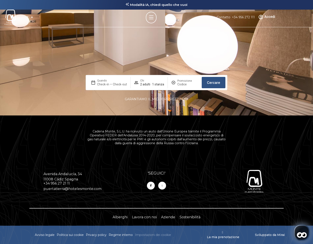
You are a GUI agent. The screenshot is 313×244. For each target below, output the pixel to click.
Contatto (223, 17)
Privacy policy (96, 235)
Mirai (281, 235)
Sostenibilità (190, 217)
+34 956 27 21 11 (56, 183)
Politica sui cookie (70, 235)
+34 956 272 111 (243, 17)
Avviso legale (45, 235)
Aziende (207, 17)
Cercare (213, 82)
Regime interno (121, 235)
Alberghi (120, 217)
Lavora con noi (144, 217)
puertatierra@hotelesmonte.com (72, 189)
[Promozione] (187, 84)
